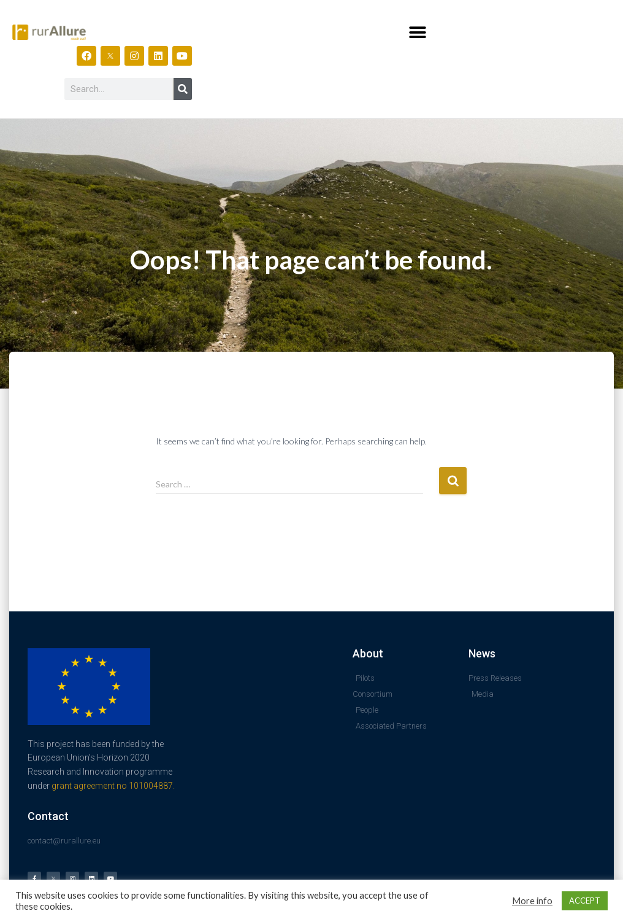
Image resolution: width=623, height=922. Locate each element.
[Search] (183, 89)
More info (532, 901)
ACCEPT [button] (584, 900)
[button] (417, 32)
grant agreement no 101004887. (113, 786)
